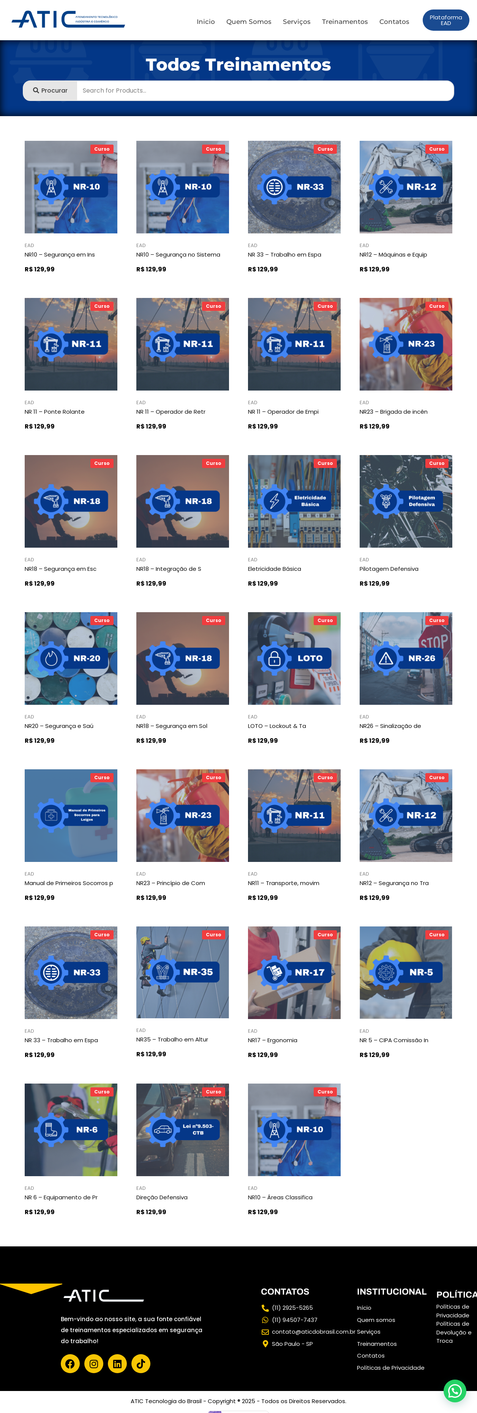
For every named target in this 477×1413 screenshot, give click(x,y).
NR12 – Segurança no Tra (394, 883)
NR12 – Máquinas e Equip (393, 254)
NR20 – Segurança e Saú (59, 726)
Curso (102, 149)
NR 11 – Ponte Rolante (55, 412)
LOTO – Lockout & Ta (277, 726)
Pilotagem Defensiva (389, 569)
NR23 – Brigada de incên (394, 412)
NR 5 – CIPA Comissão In (394, 1040)
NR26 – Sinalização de (390, 726)
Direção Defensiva (162, 1197)
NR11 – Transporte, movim (283, 883)
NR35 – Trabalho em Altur (172, 1039)
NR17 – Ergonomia (272, 1040)
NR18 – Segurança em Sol (171, 726)
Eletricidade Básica (274, 569)
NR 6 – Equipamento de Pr (61, 1197)
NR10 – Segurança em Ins (60, 254)
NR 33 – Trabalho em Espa (284, 254)
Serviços (297, 21)
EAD (29, 245)
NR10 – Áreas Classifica (280, 1197)
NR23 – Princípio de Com (170, 883)
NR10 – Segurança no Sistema (178, 254)
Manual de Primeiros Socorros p (69, 883)
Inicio (206, 21)
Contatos (394, 21)
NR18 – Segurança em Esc (60, 569)
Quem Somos (249, 21)
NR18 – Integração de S (168, 569)
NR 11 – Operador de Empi (283, 412)
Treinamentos (345, 21)
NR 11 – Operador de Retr (170, 412)
